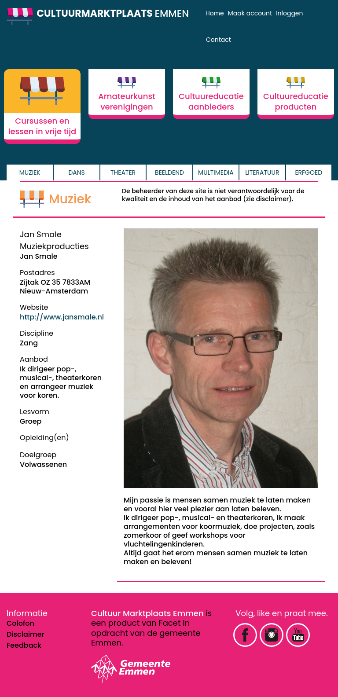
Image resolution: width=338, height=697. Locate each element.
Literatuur (262, 172)
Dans (76, 172)
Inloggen (289, 13)
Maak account (250, 13)
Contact (218, 39)
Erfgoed (308, 172)
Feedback (24, 645)
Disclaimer (25, 634)
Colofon (20, 623)
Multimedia (216, 172)
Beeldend (169, 172)
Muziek (29, 172)
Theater (123, 172)
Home (215, 13)
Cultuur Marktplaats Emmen (147, 613)
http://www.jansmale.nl (62, 317)
